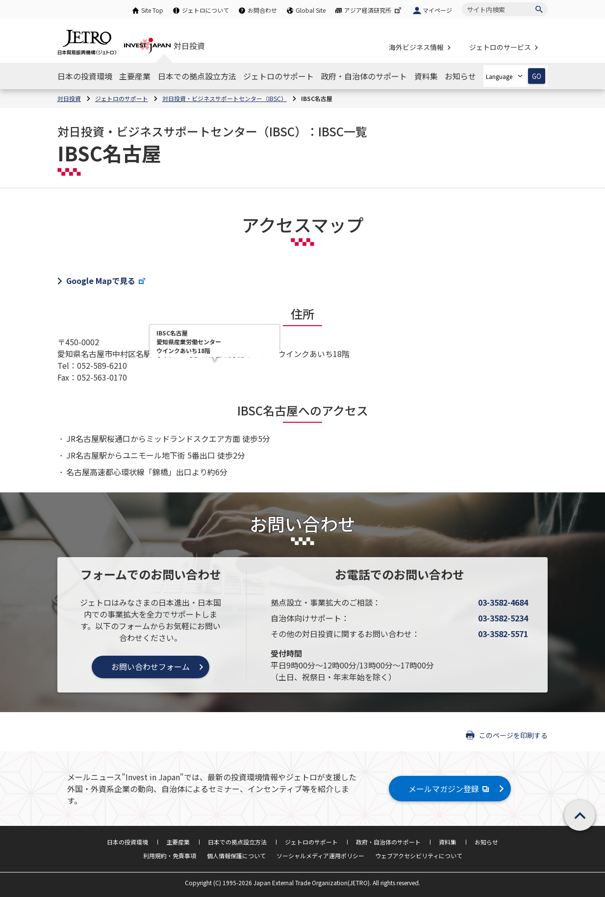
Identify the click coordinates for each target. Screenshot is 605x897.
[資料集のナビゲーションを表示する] (426, 76)
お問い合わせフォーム (150, 666)
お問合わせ (262, 10)
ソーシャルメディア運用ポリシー (320, 855)
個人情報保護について (236, 855)
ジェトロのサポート (311, 842)
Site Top (152, 10)
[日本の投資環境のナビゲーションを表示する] (84, 76)
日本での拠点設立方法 (237, 842)
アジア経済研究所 (373, 10)
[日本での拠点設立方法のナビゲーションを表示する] (197, 76)
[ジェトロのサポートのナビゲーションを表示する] (278, 76)
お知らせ (486, 842)
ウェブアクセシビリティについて (418, 855)
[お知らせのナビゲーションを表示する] (460, 76)
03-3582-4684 (503, 602)
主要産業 (178, 842)
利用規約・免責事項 (169, 855)
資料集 (447, 842)
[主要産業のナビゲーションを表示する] (134, 76)
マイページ (437, 10)
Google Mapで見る (106, 280)
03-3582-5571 (503, 634)
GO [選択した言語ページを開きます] (536, 76)
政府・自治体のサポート (388, 842)
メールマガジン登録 (449, 788)
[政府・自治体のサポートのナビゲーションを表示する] (364, 76)
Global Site (311, 10)
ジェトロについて (205, 10)
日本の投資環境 (127, 842)
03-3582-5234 (503, 618)
